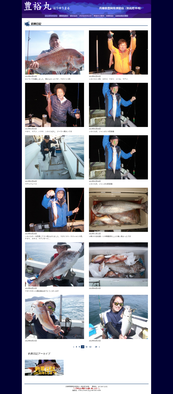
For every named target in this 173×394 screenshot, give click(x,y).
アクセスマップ (85, 16)
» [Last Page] (99, 347)
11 (86, 347)
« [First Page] (73, 347)
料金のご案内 (99, 16)
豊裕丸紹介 (63, 16)
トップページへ (51, 16)
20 (96, 347)
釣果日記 (109, 16)
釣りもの (73, 16)
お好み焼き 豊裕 (122, 16)
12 (90, 347)
